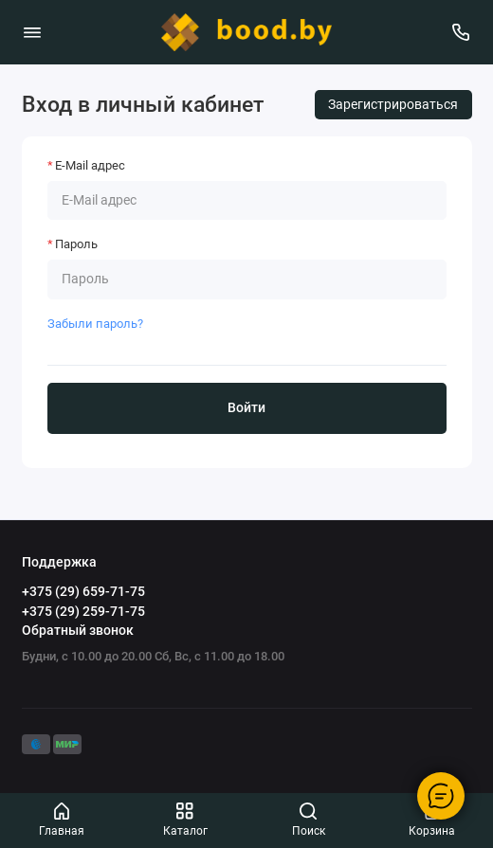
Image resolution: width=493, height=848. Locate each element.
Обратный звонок (78, 630)
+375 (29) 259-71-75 (83, 611)
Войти (246, 408)
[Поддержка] (461, 32)
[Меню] (32, 32)
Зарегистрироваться (393, 105)
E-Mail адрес (90, 165)
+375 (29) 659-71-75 (83, 591)
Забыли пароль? (95, 323)
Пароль (76, 244)
